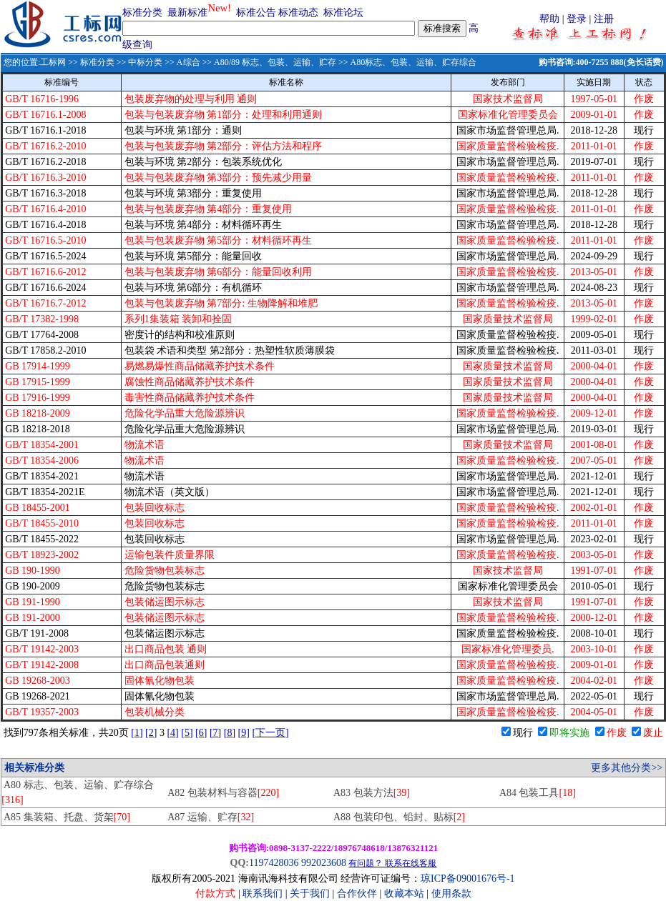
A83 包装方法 (371, 792)
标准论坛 (343, 12)
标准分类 (142, 12)
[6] (201, 732)
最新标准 (187, 12)
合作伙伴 (357, 893)
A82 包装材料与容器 (223, 792)
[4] (172, 732)
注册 (604, 19)
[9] (244, 732)
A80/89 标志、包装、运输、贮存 (275, 62)
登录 (577, 19)
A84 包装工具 (537, 792)
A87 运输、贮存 (210, 817)
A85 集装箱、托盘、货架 (67, 817)
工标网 (53, 62)
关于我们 (311, 893)
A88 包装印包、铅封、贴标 (399, 817)
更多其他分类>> (626, 767)
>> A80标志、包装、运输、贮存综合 (406, 62)
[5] (186, 732)
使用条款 (451, 893)
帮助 (549, 19)
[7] (215, 732)
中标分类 (145, 62)
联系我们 (263, 893)
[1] (136, 732)
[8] (229, 732)
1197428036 (273, 862)
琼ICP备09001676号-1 (467, 878)
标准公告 (256, 12)
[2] (151, 732)
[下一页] (270, 732)
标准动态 (298, 12)
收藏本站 (404, 893)
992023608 (323, 862)
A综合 (188, 62)
